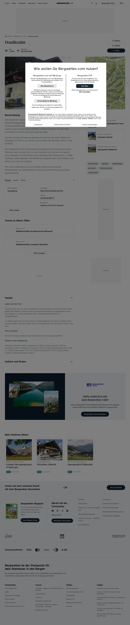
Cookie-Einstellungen (89, 124)
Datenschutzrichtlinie (62, 124)
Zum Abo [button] (84, 86)
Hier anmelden (84, 92)
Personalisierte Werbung (47, 101)
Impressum (38, 124)
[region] (65, 94)
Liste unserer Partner (85, 118)
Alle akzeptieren (47, 86)
